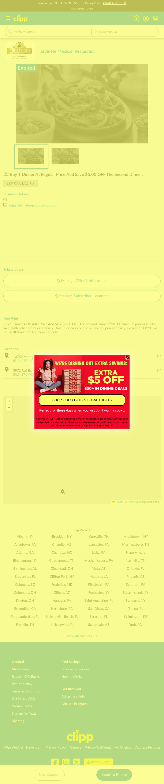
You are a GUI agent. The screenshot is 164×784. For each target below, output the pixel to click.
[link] (82, 374)
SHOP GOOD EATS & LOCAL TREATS (82, 400)
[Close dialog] (127, 357)
